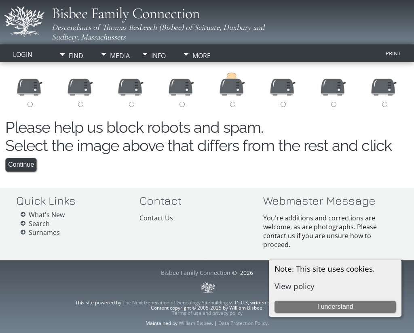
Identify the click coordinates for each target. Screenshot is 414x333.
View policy (295, 286)
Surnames (44, 232)
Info (158, 55)
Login (22, 54)
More (201, 55)
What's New (47, 214)
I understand (335, 306)
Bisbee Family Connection (126, 13)
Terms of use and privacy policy (207, 313)
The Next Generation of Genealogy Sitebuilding (175, 302)
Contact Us (156, 218)
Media (120, 55)
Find (76, 55)
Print (393, 53)
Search (39, 223)
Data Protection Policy (243, 323)
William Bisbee (195, 323)
